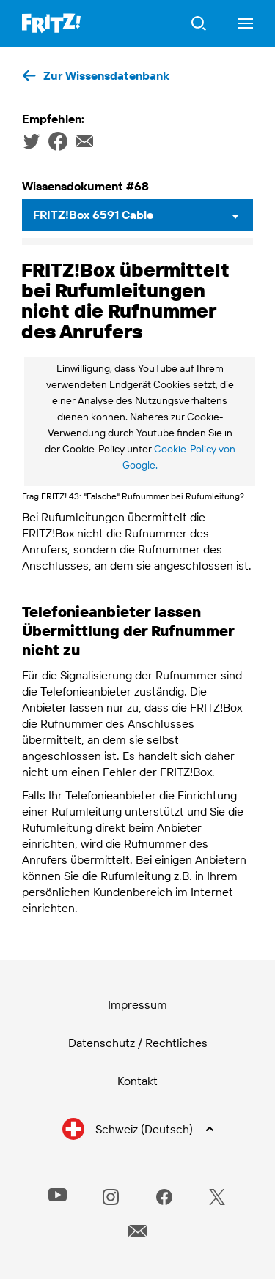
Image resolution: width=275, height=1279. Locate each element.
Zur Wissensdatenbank (106, 75)
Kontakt (137, 1080)
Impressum (137, 1004)
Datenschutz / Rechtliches (138, 1042)
